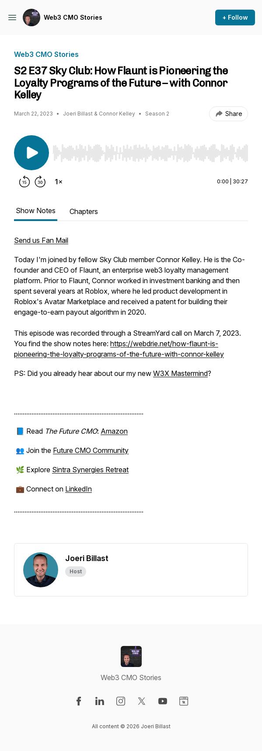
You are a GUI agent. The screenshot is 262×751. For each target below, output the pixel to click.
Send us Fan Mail (41, 240)
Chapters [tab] (84, 211)
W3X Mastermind (180, 373)
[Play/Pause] (31, 152)
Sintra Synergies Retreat (90, 469)
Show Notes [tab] (36, 210)
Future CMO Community (91, 450)
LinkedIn (78, 488)
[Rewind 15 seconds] (24, 181)
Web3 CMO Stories (73, 17)
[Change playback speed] (58, 181)
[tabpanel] (131, 389)
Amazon (114, 431)
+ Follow (235, 17)
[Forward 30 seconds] (40, 181)
